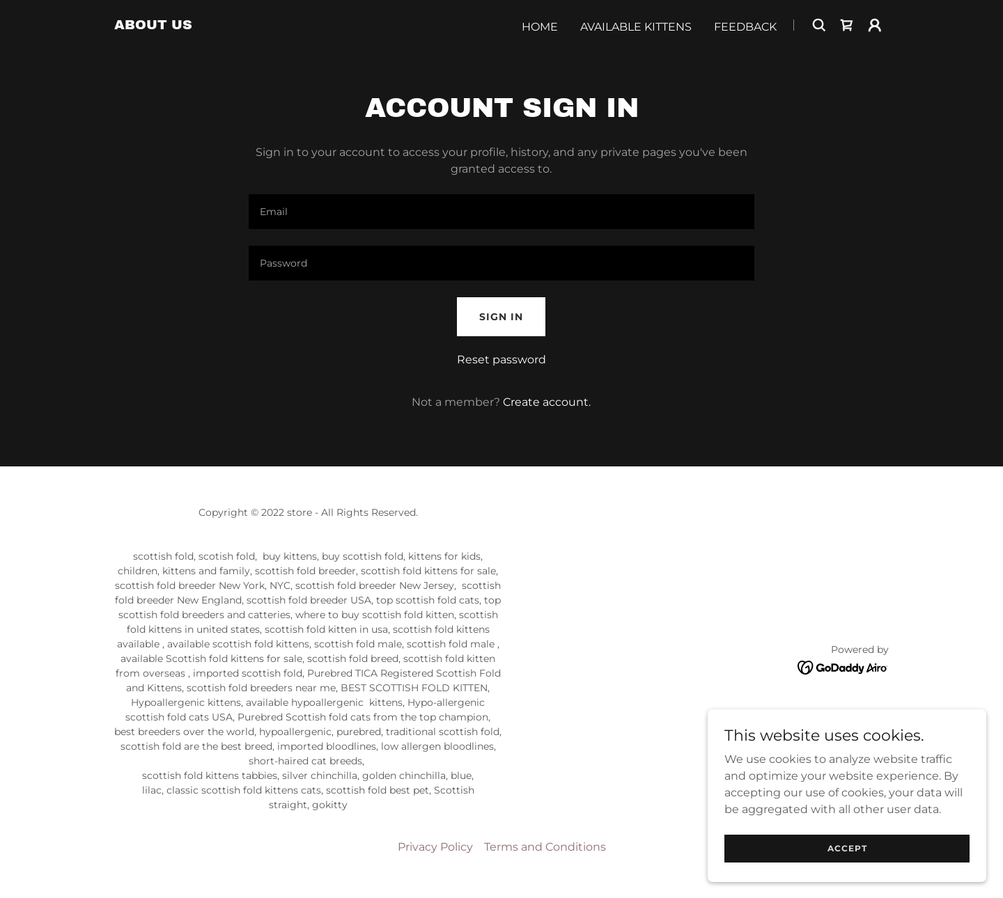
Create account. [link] (547, 402)
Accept (847, 848)
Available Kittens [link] (636, 26)
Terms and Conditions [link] (545, 846)
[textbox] (501, 211)
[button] (875, 25)
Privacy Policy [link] (435, 846)
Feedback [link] (745, 26)
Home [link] (540, 26)
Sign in (501, 316)
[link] (153, 25)
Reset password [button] (501, 359)
